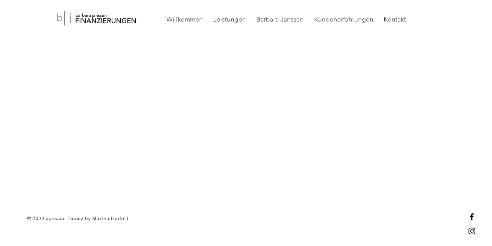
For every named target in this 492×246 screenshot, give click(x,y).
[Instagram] (471, 231)
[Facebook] (471, 216)
